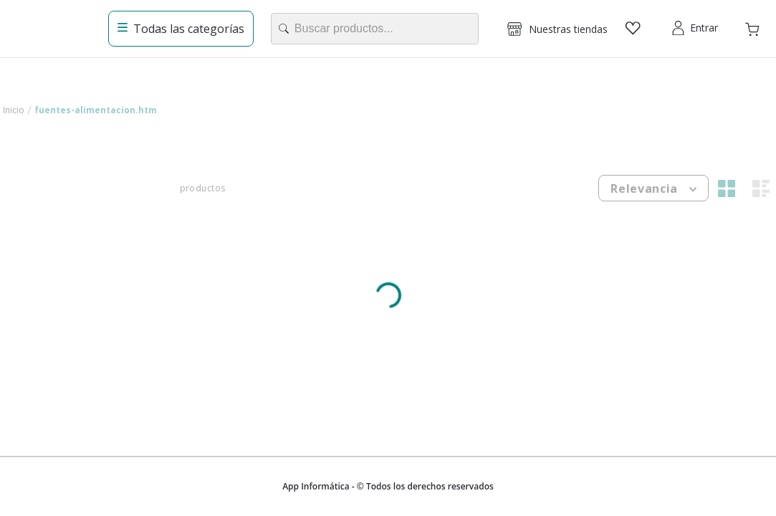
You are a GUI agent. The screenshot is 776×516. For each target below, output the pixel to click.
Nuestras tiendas (568, 29)
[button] (557, 29)
